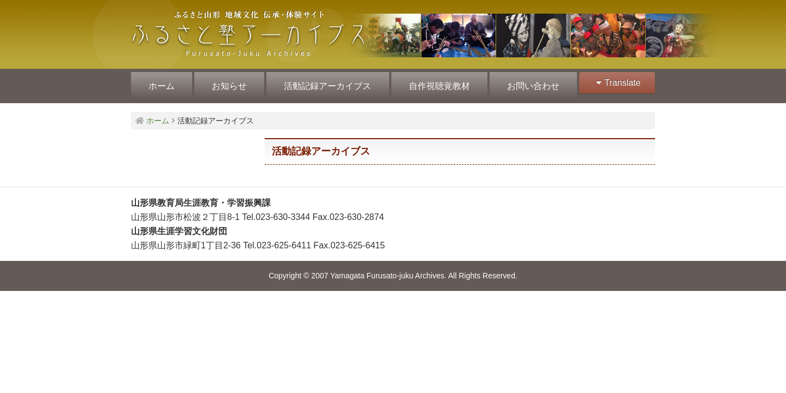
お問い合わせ (528, 82)
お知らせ (227, 82)
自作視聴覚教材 (435, 82)
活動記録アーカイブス (325, 82)
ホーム (161, 82)
